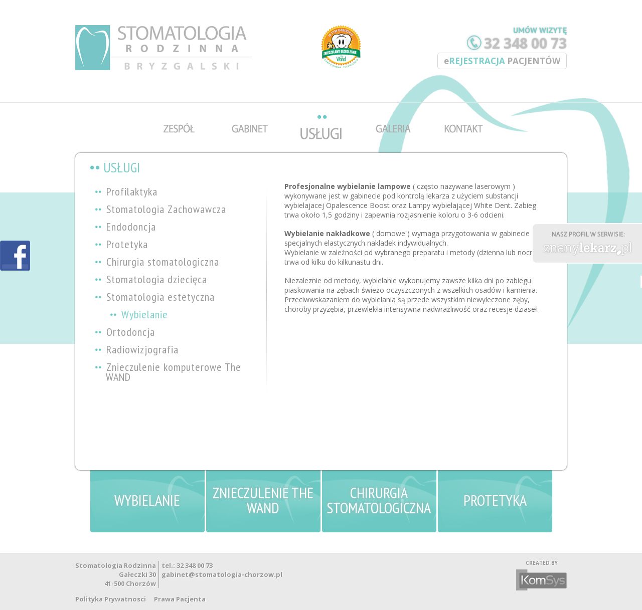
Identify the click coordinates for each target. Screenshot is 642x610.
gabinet (252, 107)
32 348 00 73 (525, 43)
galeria (393, 107)
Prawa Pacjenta (180, 598)
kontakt (464, 107)
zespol (181, 107)
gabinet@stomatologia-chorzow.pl (222, 574)
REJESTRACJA (502, 61)
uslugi (322, 107)
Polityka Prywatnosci (110, 598)
